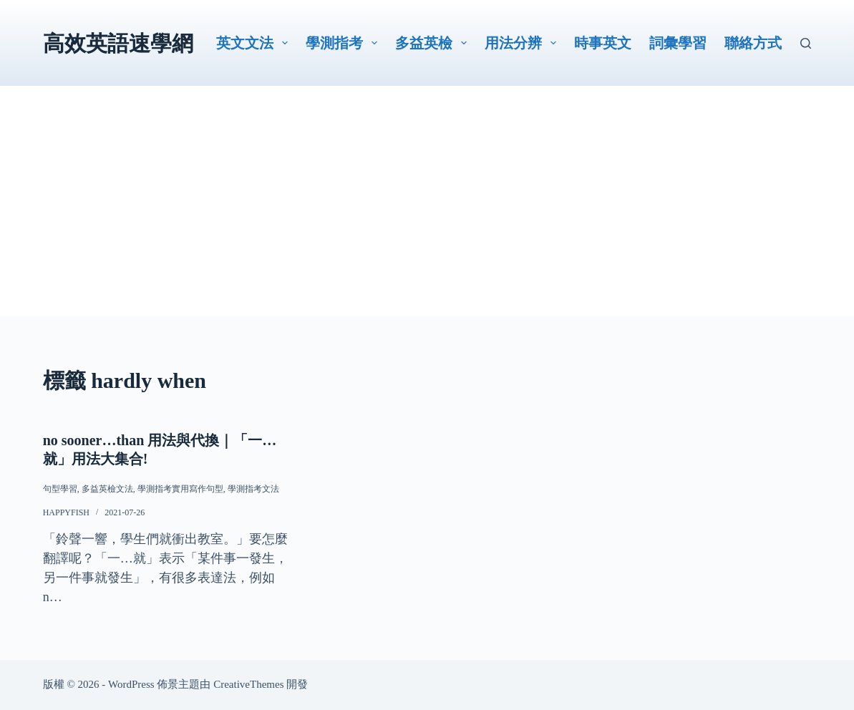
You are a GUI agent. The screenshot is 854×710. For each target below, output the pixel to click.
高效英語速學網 (118, 43)
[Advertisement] (427, 216)
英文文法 (254, 43)
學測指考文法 (253, 489)
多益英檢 (433, 43)
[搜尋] (805, 43)
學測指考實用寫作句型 (180, 489)
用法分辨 (523, 43)
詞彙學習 (678, 43)
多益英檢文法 (107, 489)
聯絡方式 (753, 43)
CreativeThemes (248, 684)
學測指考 (344, 43)
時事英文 (602, 43)
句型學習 (60, 489)
